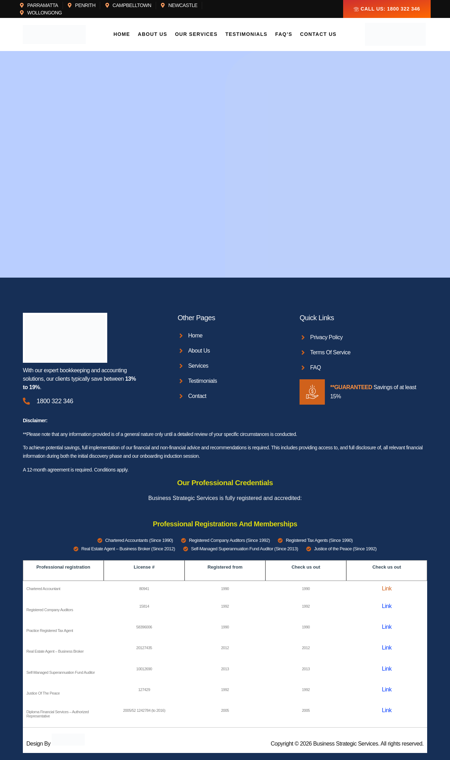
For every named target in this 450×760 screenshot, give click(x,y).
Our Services (197, 34)
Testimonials (246, 34)
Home (124, 34)
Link (386, 588)
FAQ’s (283, 34)
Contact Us (316, 34)
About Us (154, 34)
